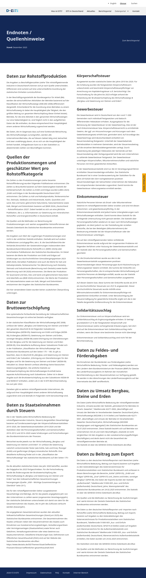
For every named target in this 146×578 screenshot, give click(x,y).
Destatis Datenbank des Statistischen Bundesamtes (29, 227)
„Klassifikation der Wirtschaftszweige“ (39, 348)
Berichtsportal (105, 11)
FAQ (57, 572)
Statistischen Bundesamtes (122, 425)
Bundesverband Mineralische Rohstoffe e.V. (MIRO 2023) (31, 249)
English (113, 3)
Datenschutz (46, 572)
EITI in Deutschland (74, 11)
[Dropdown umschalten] (128, 11)
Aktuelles (91, 11)
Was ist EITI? (56, 11)
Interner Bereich (81, 572)
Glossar (123, 3)
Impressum (31, 572)
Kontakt (136, 11)
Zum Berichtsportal (130, 40)
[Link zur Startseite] (12, 11)
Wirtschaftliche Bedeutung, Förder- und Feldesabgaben (101, 365)
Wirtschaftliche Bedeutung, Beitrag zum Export (98, 463)
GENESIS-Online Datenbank (110, 444)
